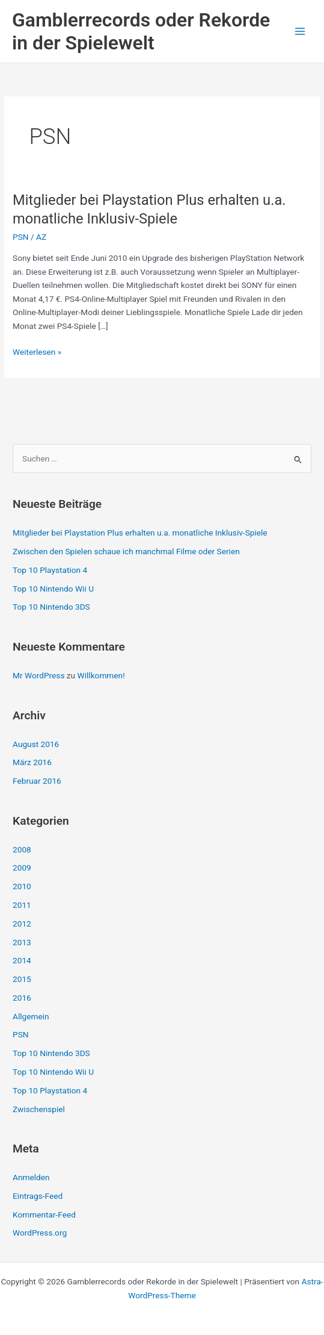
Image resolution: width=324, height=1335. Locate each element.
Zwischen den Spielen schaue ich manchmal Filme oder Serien (126, 551)
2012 (22, 923)
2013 (22, 942)
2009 (22, 867)
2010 (22, 886)
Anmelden (31, 1177)
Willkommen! (101, 675)
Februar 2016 (37, 781)
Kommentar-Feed (44, 1214)
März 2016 (32, 762)
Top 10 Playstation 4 (50, 570)
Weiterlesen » (37, 352)
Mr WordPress (38, 675)
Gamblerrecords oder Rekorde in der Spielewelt (141, 31)
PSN (21, 237)
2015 (22, 979)
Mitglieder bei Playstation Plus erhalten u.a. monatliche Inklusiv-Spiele (140, 532)
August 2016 (36, 744)
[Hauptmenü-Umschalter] (300, 31)
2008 (22, 849)
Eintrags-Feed (38, 1196)
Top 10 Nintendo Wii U (53, 588)
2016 (22, 997)
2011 (22, 905)
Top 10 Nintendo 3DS (51, 606)
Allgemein (31, 1016)
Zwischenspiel (39, 1109)
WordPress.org (40, 1232)
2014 (22, 960)
